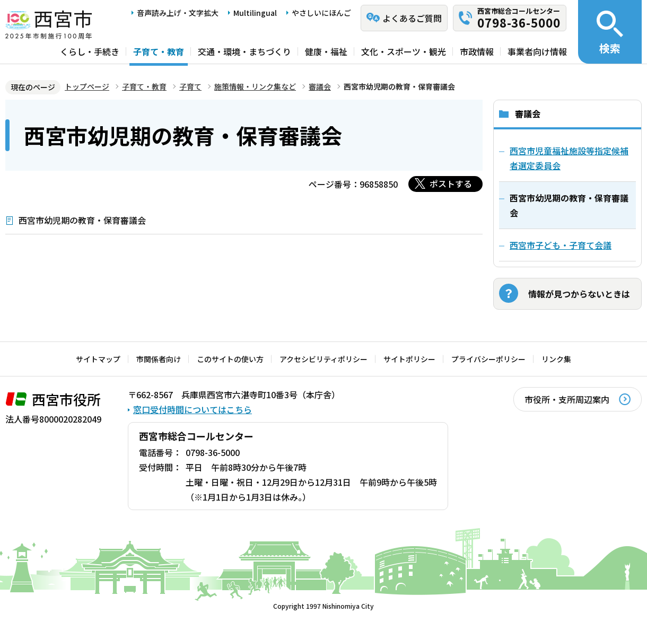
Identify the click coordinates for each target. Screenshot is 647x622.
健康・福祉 (326, 51)
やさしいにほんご (321, 12)
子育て (190, 86)
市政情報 (477, 51)
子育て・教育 (158, 51)
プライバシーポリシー (488, 359)
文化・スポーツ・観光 (403, 51)
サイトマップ (98, 359)
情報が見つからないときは (579, 293)
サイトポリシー (409, 359)
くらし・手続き (89, 51)
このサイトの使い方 (230, 359)
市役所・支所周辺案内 (566, 399)
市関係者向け (158, 359)
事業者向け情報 (537, 51)
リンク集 (556, 359)
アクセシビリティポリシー (323, 359)
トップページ (87, 86)
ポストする (451, 183)
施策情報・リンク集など (255, 86)
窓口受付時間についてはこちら (192, 409)
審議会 (320, 86)
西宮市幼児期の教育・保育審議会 (82, 220)
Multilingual (255, 12)
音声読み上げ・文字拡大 (177, 12)
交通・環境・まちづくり (244, 51)
